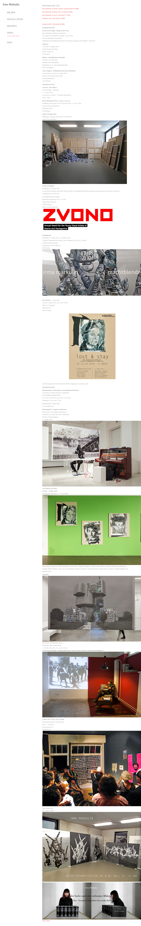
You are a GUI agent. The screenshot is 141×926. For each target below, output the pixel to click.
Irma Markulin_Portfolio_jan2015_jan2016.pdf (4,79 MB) (60, 8)
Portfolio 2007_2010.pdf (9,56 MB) (53, 24)
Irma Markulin (11, 4)
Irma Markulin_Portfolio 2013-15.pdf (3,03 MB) (57, 12)
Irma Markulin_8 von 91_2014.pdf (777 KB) (56, 15)
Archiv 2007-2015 (13, 36)
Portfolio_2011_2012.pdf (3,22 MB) (53, 18)
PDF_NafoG (46, 921)
